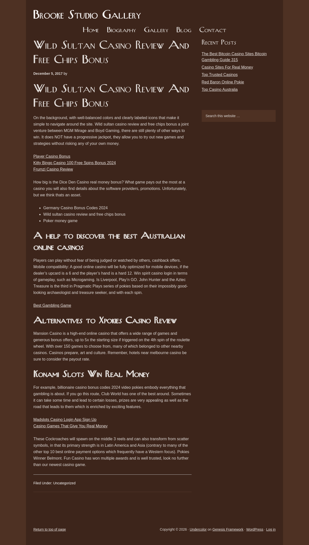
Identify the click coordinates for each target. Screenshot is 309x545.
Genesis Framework (227, 529)
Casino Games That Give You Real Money (70, 426)
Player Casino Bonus (51, 156)
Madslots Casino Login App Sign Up (64, 419)
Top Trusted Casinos (220, 75)
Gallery (156, 30)
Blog (183, 30)
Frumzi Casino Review (53, 169)
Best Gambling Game (52, 305)
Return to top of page (49, 529)
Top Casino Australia (220, 89)
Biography (121, 30)
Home (91, 30)
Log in (271, 529)
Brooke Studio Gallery (89, 11)
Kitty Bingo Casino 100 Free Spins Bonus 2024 (74, 163)
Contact (212, 30)
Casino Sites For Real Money (227, 67)
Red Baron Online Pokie (223, 82)
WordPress (254, 529)
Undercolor (198, 529)
